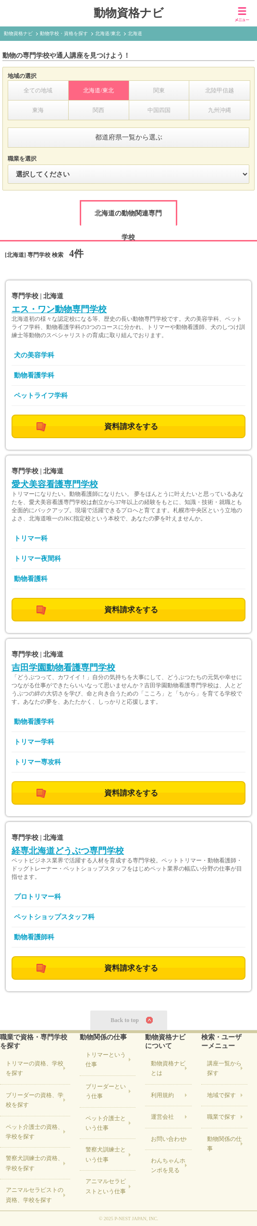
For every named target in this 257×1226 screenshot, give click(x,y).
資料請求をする (131, 426)
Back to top (124, 1020)
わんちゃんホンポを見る (168, 1165)
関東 (159, 90)
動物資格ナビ (129, 13)
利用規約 (162, 1095)
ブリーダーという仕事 (106, 1091)
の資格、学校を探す (34, 1068)
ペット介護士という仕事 (106, 1123)
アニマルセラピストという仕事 (106, 1186)
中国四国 (159, 110)
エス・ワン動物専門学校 (59, 309)
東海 (38, 110)
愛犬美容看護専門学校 (55, 484)
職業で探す (221, 1116)
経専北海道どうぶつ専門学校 (68, 851)
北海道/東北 (98, 90)
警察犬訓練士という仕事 (106, 1154)
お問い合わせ (168, 1139)
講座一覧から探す (224, 1068)
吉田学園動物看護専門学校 (63, 667)
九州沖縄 (219, 110)
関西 (98, 110)
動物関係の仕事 (224, 1144)
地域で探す (221, 1095)
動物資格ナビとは (168, 1068)
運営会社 (162, 1116)
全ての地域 (38, 90)
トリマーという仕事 (106, 1059)
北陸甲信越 (219, 90)
